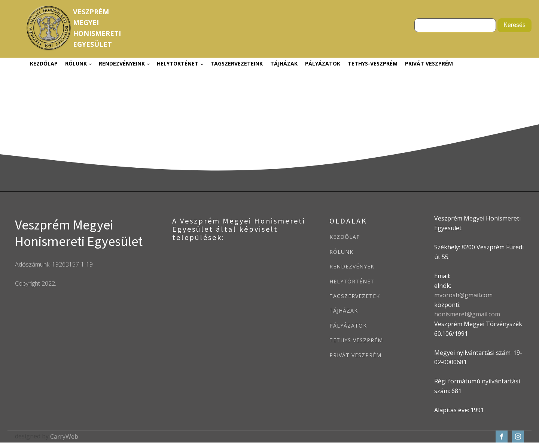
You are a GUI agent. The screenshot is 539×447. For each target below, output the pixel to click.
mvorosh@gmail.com (463, 295)
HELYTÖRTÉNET (351, 281)
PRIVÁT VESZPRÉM (355, 355)
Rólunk (76, 63)
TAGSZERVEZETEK (354, 296)
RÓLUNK (341, 252)
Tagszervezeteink (236, 63)
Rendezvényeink (122, 63)
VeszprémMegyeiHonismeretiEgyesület (97, 27)
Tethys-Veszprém (373, 63)
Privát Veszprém (429, 63)
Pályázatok (322, 63)
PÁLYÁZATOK (348, 325)
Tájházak (284, 63)
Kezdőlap (44, 63)
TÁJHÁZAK (343, 310)
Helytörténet (177, 63)
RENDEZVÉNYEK (351, 266)
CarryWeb (64, 436)
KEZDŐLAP (344, 237)
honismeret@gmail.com (467, 314)
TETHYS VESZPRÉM (356, 340)
